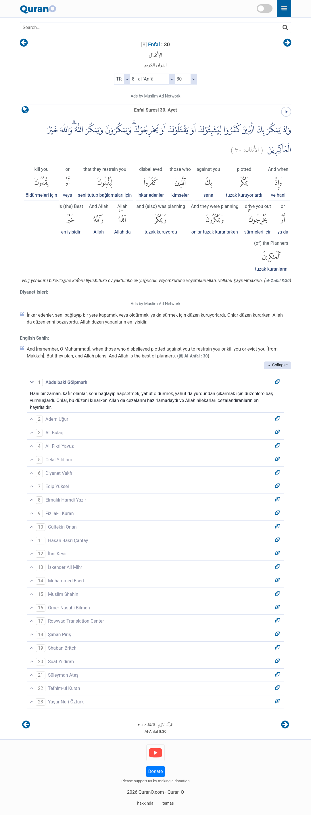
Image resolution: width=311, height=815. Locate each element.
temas (168, 803)
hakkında (145, 803)
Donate (155, 771)
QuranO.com (151, 792)
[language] (25, 111)
